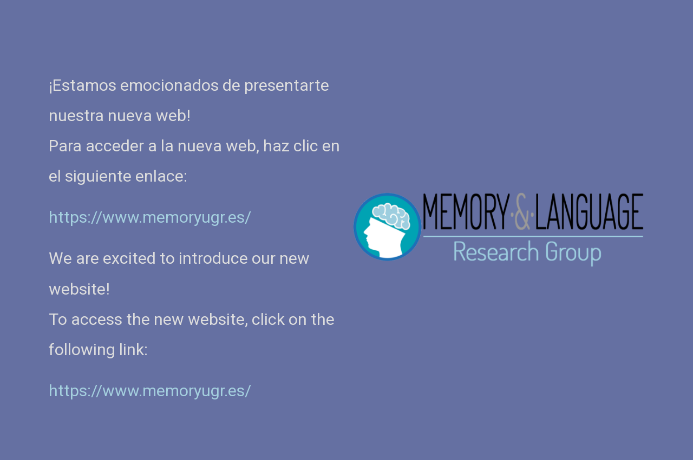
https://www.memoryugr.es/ (150, 390)
